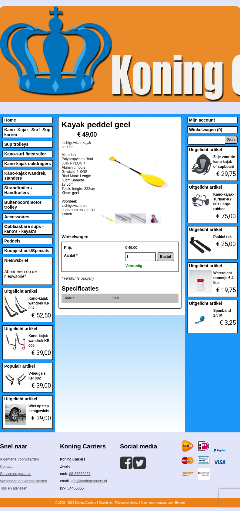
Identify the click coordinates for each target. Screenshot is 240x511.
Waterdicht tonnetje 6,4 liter (223, 278)
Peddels (12, 241)
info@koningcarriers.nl (89, 481)
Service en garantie (15, 474)
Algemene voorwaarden (157, 502)
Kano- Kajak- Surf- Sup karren (27, 132)
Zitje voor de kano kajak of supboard (224, 162)
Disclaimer (106, 502)
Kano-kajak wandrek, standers (25, 176)
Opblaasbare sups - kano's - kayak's (24, 229)
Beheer (180, 502)
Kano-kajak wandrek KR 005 (38, 341)
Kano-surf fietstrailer (25, 153)
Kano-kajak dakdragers (27, 163)
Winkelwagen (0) (205, 129)
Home (10, 120)
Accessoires (16, 216)
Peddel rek (222, 237)
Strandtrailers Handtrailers (18, 190)
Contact (6, 466)
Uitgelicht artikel (20, 291)
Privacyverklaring (126, 502)
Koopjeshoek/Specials (26, 250)
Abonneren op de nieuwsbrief (20, 274)
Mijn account (202, 120)
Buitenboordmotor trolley (23, 205)
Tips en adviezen (13, 488)
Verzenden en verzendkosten (23, 481)
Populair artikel (19, 366)
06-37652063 (80, 474)
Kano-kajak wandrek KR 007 (38, 303)
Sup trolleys (16, 144)
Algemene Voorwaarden (19, 459)
